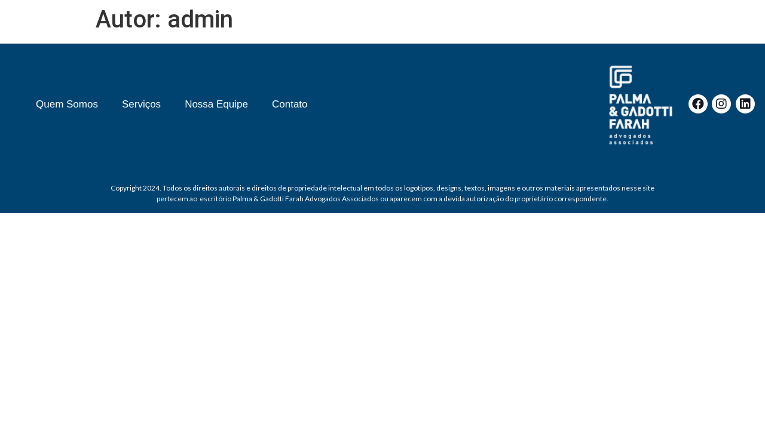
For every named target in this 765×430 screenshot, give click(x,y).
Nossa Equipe (216, 104)
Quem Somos (67, 104)
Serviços (141, 104)
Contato (290, 104)
